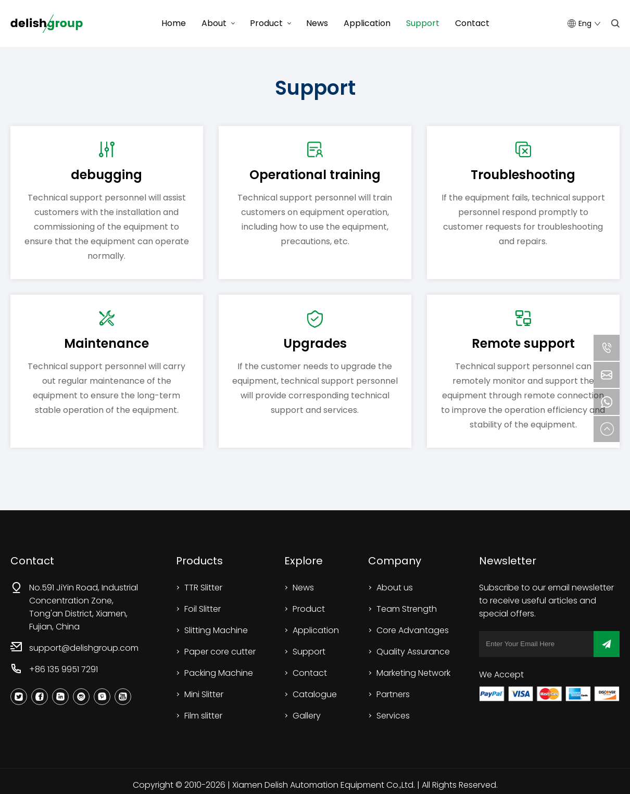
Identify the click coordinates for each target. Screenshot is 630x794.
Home (173, 23)
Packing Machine (218, 673)
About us (394, 588)
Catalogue (315, 694)
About (213, 23)
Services (393, 716)
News (317, 23)
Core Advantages (412, 630)
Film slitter (203, 716)
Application (367, 23)
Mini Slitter (203, 694)
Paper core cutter (220, 652)
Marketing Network (413, 673)
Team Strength (406, 609)
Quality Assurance (413, 652)
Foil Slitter (202, 609)
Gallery (307, 716)
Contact (472, 23)
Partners (393, 694)
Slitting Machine (216, 630)
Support (422, 23)
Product (266, 23)
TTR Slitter (203, 588)
